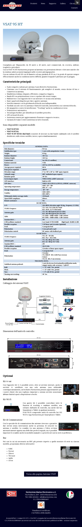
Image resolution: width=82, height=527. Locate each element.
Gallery (63, 3)
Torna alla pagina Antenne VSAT (41, 474)
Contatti (74, 8)
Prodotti (33, 3)
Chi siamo (73, 3)
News (43, 3)
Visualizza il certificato (41, 510)
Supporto (52, 3)
